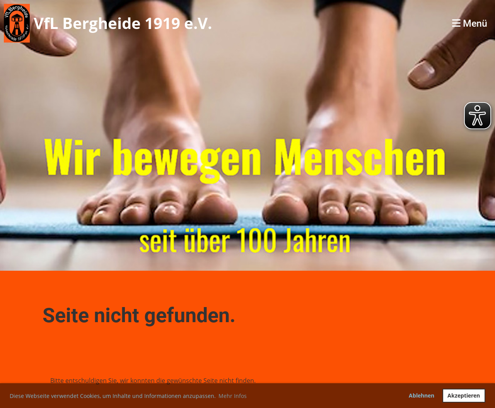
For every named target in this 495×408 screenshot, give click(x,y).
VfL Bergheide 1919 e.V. (123, 23)
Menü (469, 23)
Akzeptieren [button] (463, 395)
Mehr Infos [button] (232, 395)
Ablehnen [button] (421, 395)
